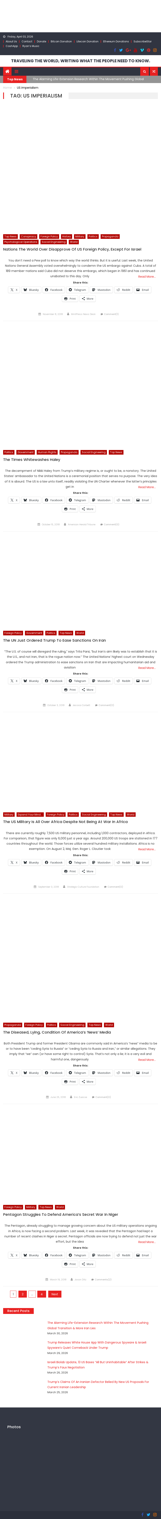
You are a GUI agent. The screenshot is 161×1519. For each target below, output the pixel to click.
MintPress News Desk (83, 314)
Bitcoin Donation (61, 41)
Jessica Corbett (81, 705)
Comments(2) (103, 1279)
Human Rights (47, 452)
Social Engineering (54, 241)
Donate (41, 41)
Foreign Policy (49, 236)
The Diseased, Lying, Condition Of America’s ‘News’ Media (57, 1032)
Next (54, 1294)
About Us (11, 41)
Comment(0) (111, 524)
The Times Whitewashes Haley (31, 459)
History (66, 236)
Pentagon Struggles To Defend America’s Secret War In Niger (60, 1214)
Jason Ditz (80, 1279)
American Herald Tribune (81, 524)
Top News (10, 236)
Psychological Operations (20, 241)
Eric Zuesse (80, 1097)
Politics (93, 236)
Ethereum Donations (116, 41)
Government (26, 452)
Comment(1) (111, 314)
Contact (27, 41)
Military (79, 236)
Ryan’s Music (30, 46)
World (74, 241)
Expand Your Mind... (30, 814)
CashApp (12, 46)
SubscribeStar (143, 41)
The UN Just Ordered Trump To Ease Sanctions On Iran (54, 640)
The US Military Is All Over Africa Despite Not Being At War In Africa (65, 821)
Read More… (147, 276)
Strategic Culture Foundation (83, 886)
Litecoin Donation (88, 41)
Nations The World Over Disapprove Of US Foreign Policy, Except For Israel (72, 248)
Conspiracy (28, 236)
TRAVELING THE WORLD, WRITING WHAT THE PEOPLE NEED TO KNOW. (80, 61)
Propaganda (110, 236)
